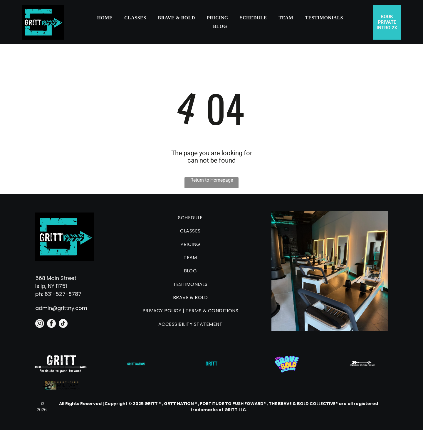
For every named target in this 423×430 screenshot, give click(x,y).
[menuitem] (104, 18)
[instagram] (39, 324)
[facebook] (51, 324)
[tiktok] (63, 324)
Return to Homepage (211, 180)
